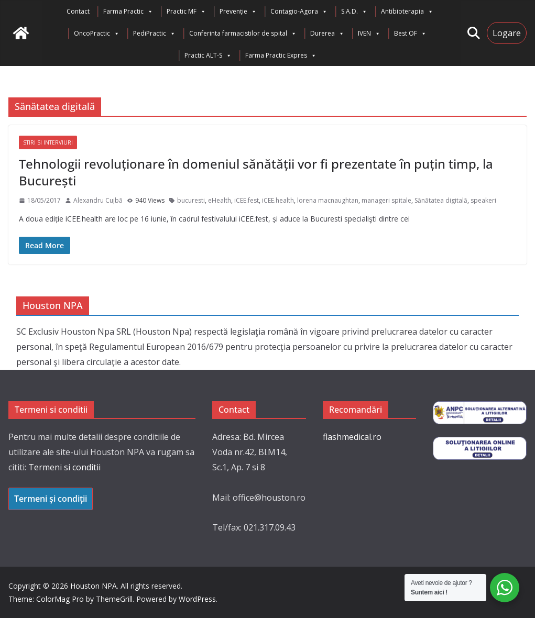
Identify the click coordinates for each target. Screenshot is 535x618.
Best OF (410, 33)
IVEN (369, 33)
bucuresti (191, 200)
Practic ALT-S (208, 55)
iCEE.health (278, 200)
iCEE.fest (246, 200)
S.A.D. (354, 11)
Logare (507, 33)
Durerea (327, 33)
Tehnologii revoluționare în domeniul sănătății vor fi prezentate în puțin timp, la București (256, 172)
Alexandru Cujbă (98, 200)
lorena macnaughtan (327, 200)
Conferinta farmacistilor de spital (243, 33)
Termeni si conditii (64, 467)
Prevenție (238, 11)
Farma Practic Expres (280, 55)
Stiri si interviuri (48, 142)
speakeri (483, 200)
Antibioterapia (407, 11)
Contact (78, 11)
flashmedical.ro (352, 437)
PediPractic (154, 33)
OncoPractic (96, 33)
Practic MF (186, 11)
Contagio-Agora (298, 11)
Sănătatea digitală (440, 200)
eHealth (219, 200)
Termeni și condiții (50, 498)
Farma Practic (128, 11)
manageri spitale (386, 200)
